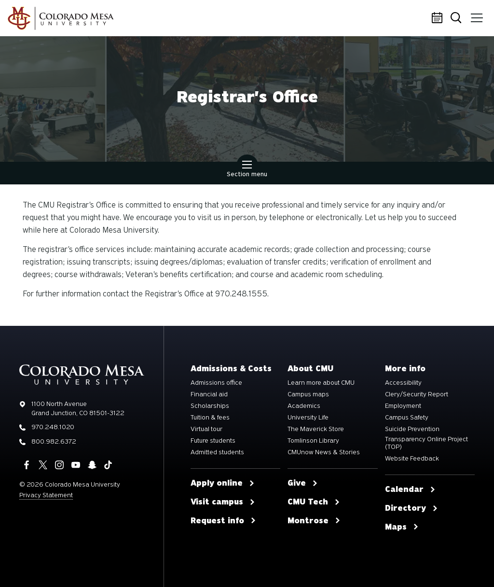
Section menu (247, 170)
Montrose (314, 521)
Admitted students (217, 452)
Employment (403, 406)
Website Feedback (412, 458)
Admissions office (216, 383)
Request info (223, 521)
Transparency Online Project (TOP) (426, 443)
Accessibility (403, 383)
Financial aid (209, 394)
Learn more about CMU (321, 383)
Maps (402, 527)
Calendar (438, 18)
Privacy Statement (46, 495)
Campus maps (308, 394)
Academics (304, 406)
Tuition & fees (210, 417)
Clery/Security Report (416, 394)
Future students (213, 441)
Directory (411, 508)
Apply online (223, 483)
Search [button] (457, 18)
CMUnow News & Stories (324, 452)
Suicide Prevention (412, 429)
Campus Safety (406, 417)
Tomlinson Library (313, 441)
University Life (308, 417)
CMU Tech (314, 502)
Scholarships (210, 406)
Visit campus (223, 502)
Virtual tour (206, 429)
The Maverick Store (316, 429)
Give (303, 483)
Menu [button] (475, 14)
